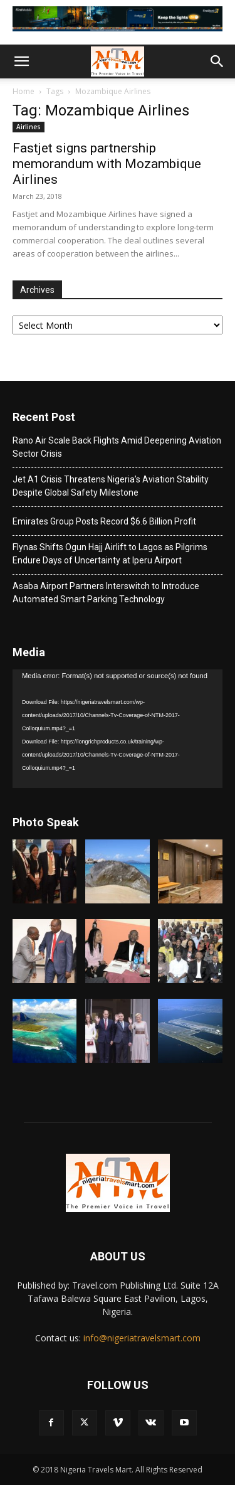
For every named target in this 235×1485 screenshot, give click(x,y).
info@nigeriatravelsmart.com (142, 1338)
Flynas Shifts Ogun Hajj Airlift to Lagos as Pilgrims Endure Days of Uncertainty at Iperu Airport (110, 553)
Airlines (28, 126)
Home (23, 91)
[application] (117, 728)
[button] (21, 61)
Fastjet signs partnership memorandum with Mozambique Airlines (107, 164)
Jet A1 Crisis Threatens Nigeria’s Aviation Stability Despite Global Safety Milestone (111, 486)
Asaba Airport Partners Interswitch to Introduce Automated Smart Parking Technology (106, 592)
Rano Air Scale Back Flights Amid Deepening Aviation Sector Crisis (117, 447)
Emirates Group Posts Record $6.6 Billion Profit (104, 521)
